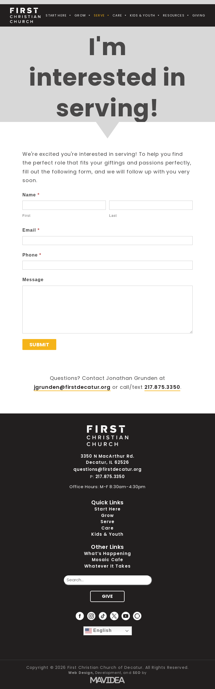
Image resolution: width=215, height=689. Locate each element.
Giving (198, 15)
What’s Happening (107, 553)
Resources (176, 15)
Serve (102, 15)
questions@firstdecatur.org (107, 469)
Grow (82, 15)
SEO (137, 672)
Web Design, (81, 672)
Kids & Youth (145, 15)
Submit (39, 344)
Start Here (59, 15)
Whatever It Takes (107, 566)
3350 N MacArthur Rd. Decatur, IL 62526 (107, 459)
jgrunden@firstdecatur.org (72, 387)
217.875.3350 (162, 387)
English (98, 630)
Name (30, 194)
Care (120, 15)
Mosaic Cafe (107, 560)
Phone (31, 255)
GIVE (107, 596)
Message (33, 279)
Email (31, 230)
